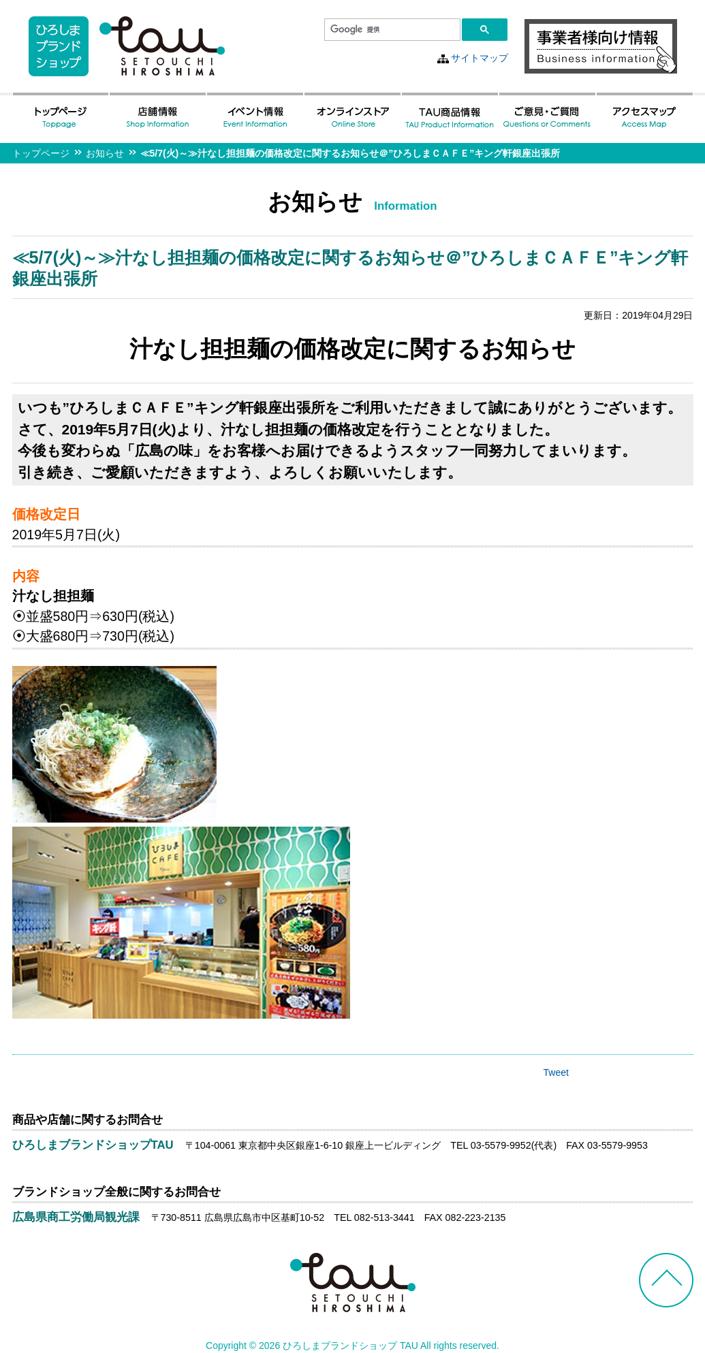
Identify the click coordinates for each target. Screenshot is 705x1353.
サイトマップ (479, 57)
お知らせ (105, 153)
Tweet (556, 1072)
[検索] (391, 30)
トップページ (40, 153)
